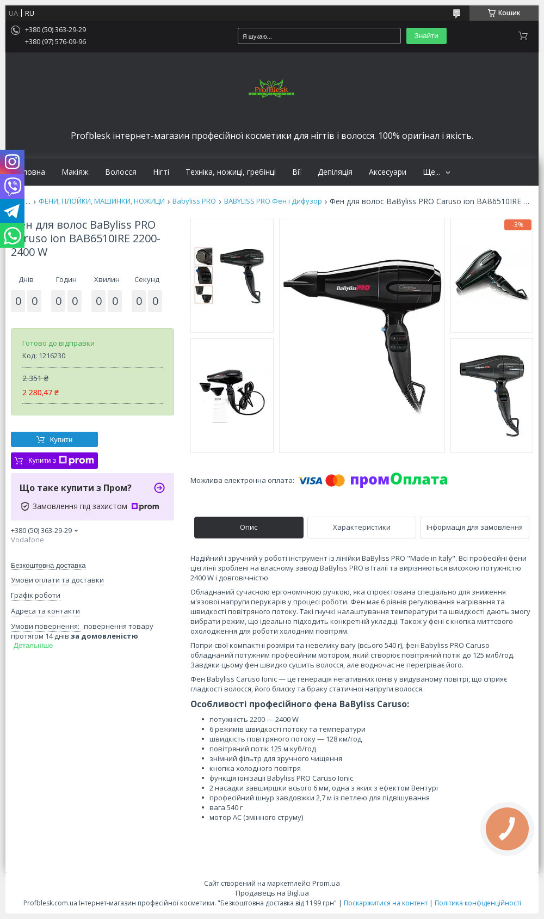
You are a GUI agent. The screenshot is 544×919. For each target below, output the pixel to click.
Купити (61, 440)
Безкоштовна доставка (48, 565)
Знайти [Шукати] (426, 36)
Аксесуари (387, 172)
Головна (29, 172)
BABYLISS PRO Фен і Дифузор (273, 201)
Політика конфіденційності (478, 903)
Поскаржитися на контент (386, 903)
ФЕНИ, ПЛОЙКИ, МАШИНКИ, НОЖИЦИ (102, 201)
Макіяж (75, 172)
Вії (296, 172)
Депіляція (335, 172)
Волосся (121, 172)
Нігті (161, 172)
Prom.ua (326, 883)
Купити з (61, 460)
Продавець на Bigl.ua (272, 893)
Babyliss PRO (194, 201)
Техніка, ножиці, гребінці (231, 172)
